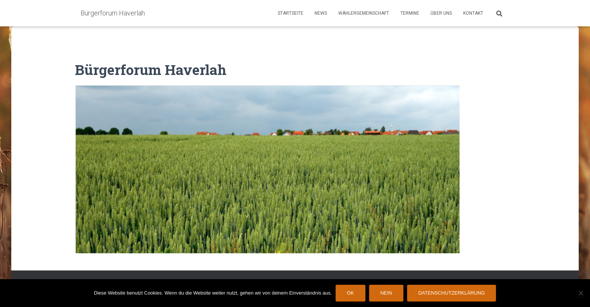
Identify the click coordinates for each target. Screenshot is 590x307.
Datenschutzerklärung (451, 293)
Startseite (290, 13)
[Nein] (580, 293)
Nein (386, 293)
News (321, 13)
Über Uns (441, 13)
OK (350, 293)
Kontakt (473, 13)
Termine (409, 13)
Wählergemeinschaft (363, 13)
